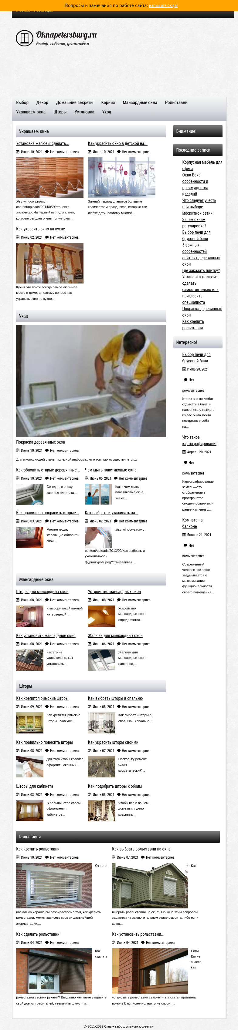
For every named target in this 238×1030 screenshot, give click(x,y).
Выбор (22, 102)
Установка (84, 111)
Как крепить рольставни (37, 848)
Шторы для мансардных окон (42, 591)
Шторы (59, 111)
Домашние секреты (74, 102)
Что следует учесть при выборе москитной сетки (199, 206)
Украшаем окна (31, 111)
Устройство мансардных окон (114, 591)
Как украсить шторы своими (113, 742)
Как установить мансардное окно (46, 635)
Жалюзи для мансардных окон (115, 635)
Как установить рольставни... (138, 933)
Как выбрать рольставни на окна (141, 848)
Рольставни (176, 102)
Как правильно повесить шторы (44, 742)
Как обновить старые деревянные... (48, 469)
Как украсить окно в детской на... (118, 143)
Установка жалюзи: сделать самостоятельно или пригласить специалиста (200, 289)
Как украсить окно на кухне (40, 228)
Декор (42, 102)
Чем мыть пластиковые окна (111, 469)
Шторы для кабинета (34, 785)
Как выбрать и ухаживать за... (111, 512)
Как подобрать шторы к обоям (115, 785)
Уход (106, 111)
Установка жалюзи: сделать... (42, 143)
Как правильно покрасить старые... (47, 512)
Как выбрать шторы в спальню (115, 698)
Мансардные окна (140, 102)
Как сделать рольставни (37, 933)
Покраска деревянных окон (40, 441)
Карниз (108, 102)
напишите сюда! (163, 5)
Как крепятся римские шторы (42, 698)
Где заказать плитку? (201, 270)
